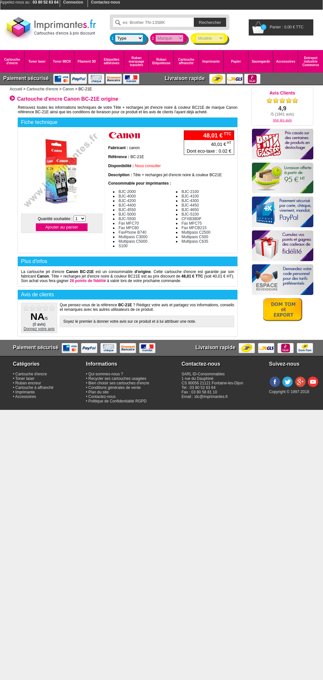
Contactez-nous (102, 396)
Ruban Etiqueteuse (161, 61)
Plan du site (99, 392)
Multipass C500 (195, 237)
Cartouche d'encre (12, 61)
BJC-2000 (127, 191)
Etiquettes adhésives (111, 61)
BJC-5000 (127, 214)
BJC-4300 (190, 200)
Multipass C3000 (133, 237)
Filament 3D (87, 61)
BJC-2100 (190, 191)
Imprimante (211, 61)
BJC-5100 (190, 214)
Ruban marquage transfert (136, 61)
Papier (236, 61)
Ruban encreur (28, 383)
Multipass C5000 (133, 241)
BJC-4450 (190, 205)
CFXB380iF (192, 219)
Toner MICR (62, 61)
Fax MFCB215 (194, 228)
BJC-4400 (127, 205)
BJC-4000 (127, 196)
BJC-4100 (190, 196)
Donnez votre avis (39, 329)
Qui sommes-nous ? (106, 374)
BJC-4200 (127, 200)
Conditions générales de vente (115, 387)
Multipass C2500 (196, 232)
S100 (123, 246)
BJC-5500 (127, 219)
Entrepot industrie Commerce (310, 61)
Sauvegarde (261, 61)
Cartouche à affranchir (35, 387)
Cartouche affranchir (186, 61)
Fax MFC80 (129, 228)
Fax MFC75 (192, 223)
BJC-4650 (190, 210)
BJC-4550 (127, 210)
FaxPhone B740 (132, 232)
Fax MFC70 (129, 223)
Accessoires (285, 61)
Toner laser (37, 61)
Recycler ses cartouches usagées (117, 378)
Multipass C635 (195, 241)
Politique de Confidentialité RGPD (118, 401)
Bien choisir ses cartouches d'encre (119, 383)
